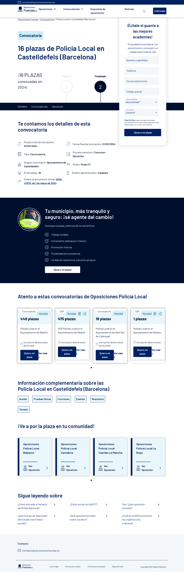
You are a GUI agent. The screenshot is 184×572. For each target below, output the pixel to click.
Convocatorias (71, 8)
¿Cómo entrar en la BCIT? (83, 504)
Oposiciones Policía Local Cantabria (69, 448)
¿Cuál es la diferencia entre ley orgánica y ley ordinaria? (137, 519)
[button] (91, 367)
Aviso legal (54, 566)
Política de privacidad (96, 566)
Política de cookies (73, 566)
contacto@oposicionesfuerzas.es (38, 2)
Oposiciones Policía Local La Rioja (146, 448)
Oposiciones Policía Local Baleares (31, 448)
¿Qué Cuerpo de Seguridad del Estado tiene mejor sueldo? (32, 519)
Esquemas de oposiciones (97, 10)
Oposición (57, 106)
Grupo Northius (129, 120)
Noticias (129, 8)
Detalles (22, 106)
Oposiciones (46, 8)
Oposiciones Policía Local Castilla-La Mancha (110, 448)
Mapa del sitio (117, 566)
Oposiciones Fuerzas (28, 19)
